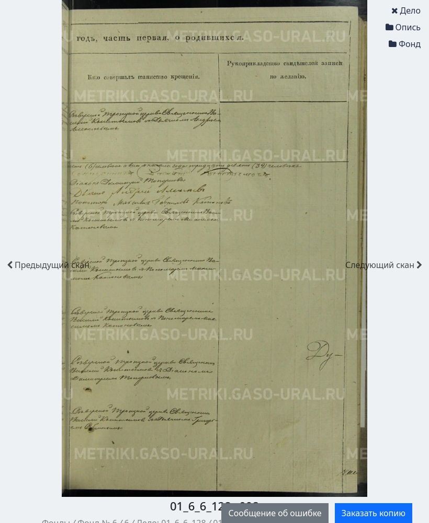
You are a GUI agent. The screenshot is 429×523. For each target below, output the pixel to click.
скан (48, 265)
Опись (403, 27)
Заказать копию (373, 513)
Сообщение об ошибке (274, 513)
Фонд (405, 44)
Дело (406, 10)
